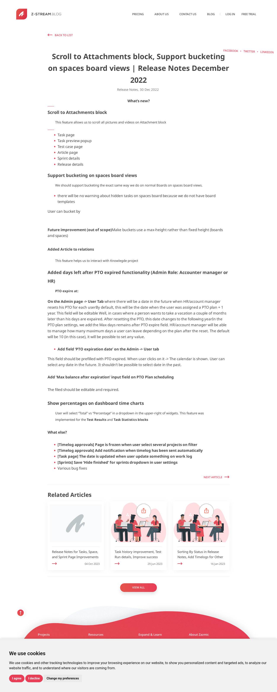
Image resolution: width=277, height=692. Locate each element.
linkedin (249, 70)
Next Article (213, 477)
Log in (230, 14)
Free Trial (249, 14)
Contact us (187, 14)
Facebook (249, 33)
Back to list (64, 35)
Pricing (138, 14)
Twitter (249, 52)
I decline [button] (34, 678)
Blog (211, 14)
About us (162, 14)
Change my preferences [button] (63, 678)
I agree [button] (16, 678)
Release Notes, (128, 89)
